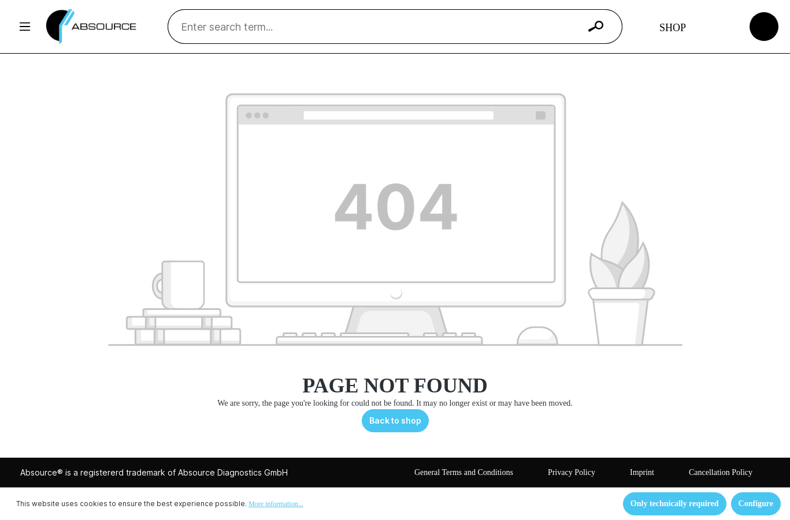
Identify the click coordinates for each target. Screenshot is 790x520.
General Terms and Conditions (463, 472)
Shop (672, 27)
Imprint (642, 472)
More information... (276, 504)
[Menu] (25, 27)
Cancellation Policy (720, 472)
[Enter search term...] (380, 26)
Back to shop (395, 420)
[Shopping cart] (764, 26)
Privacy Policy (571, 472)
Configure (756, 503)
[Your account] (720, 27)
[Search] (595, 26)
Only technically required (674, 503)
